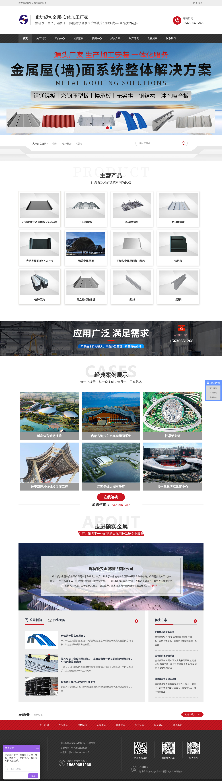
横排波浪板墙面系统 (164, 656)
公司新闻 (33, 620)
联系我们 (171, 38)
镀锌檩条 (67, 143)
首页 (25, 38)
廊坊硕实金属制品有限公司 (111, 569)
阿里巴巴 (197, 3)
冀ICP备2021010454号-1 (80, 752)
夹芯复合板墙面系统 (164, 632)
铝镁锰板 (38, 714)
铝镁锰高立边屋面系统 (165, 679)
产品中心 (60, 38)
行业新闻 (56, 620)
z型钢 (79, 143)
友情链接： (25, 714)
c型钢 (55, 143)
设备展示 (152, 38)
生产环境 (134, 38)
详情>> (153, 585)
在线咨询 (111, 497)
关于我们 (41, 38)
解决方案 (115, 38)
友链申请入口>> (192, 714)
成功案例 (78, 38)
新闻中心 (97, 38)
